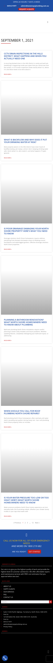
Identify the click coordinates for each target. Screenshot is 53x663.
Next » (37, 523)
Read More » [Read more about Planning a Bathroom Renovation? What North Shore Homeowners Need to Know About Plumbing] (8, 340)
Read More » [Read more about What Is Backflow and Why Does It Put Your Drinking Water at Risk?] (8, 158)
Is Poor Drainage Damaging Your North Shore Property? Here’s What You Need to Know (26, 231)
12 (33, 523)
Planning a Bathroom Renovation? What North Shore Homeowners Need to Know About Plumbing (25, 322)
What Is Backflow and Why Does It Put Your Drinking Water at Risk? (25, 141)
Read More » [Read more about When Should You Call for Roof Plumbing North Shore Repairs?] (8, 427)
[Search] (50, 601)
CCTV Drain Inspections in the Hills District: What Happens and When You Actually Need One (25, 56)
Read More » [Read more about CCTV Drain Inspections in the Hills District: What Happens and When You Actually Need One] (8, 74)
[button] (48, 22)
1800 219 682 (34, 546)
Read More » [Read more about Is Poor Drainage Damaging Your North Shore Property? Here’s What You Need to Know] (8, 249)
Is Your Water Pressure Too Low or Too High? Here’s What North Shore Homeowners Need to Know (26, 500)
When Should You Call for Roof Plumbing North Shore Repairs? (22, 412)
